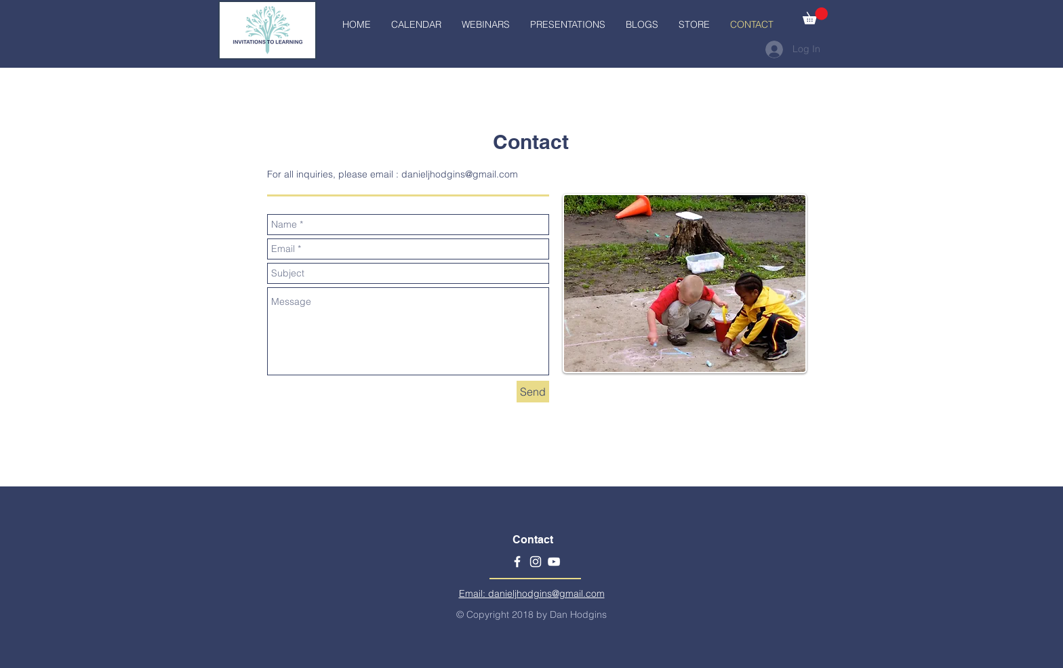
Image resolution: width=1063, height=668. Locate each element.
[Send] (533, 391)
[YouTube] (553, 561)
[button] (815, 15)
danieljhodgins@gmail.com (459, 174)
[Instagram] (535, 561)
